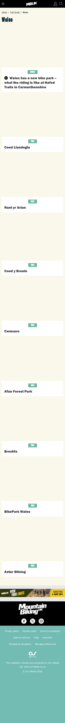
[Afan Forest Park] (32, 360)
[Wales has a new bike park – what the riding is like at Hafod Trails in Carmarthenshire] (32, 47)
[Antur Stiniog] (32, 540)
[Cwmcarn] (32, 300)
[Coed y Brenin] (32, 240)
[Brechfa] (32, 420)
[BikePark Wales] (32, 480)
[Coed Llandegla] (32, 116)
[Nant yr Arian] (32, 176)
